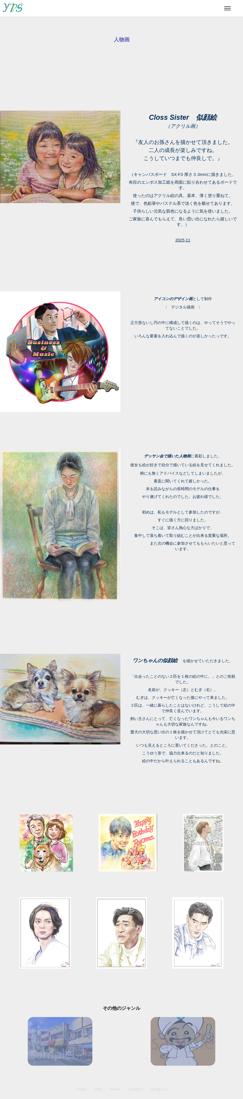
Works (80, 1088)
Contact (135, 1088)
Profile (115, 1088)
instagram (159, 1088)
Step (98, 1088)
